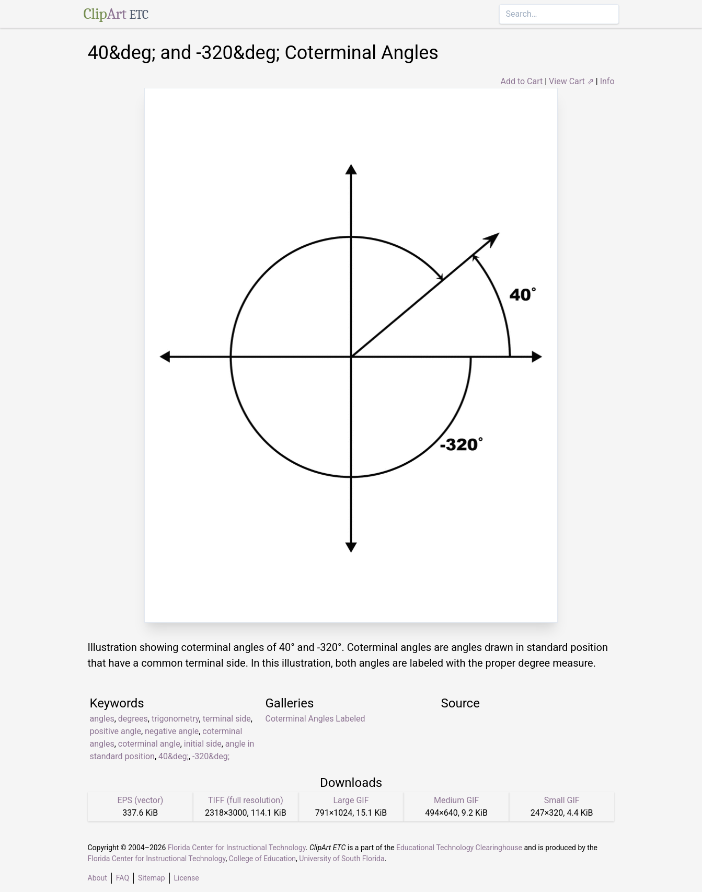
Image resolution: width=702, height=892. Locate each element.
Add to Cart (521, 81)
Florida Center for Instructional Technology (237, 847)
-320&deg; (210, 756)
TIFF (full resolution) (245, 800)
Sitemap (151, 878)
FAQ (122, 878)
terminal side (227, 719)
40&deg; (173, 756)
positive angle (115, 731)
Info (607, 81)
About (97, 878)
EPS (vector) (140, 800)
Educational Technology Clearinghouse (459, 847)
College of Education (262, 858)
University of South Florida (341, 858)
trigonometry (175, 719)
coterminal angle (149, 744)
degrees (133, 719)
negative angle (172, 731)
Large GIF (351, 800)
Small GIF (562, 800)
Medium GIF (456, 800)
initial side (203, 744)
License (186, 878)
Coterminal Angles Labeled (315, 719)
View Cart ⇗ (571, 81)
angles (102, 719)
